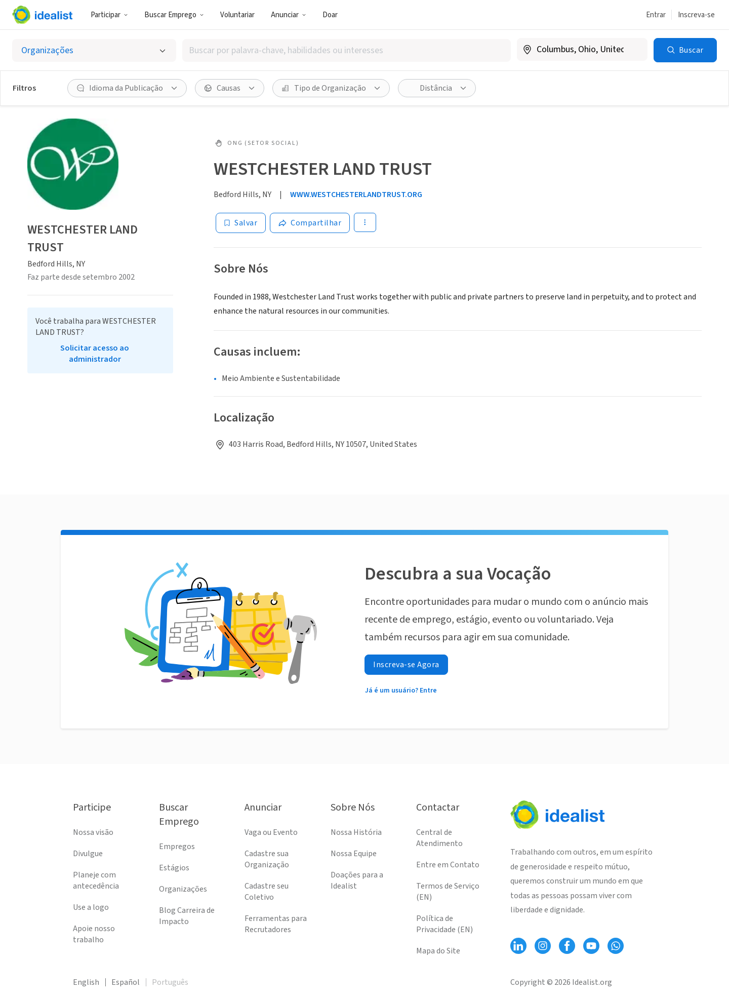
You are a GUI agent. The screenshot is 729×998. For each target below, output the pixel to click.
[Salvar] (241, 223)
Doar (330, 15)
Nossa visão (93, 832)
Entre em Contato (447, 864)
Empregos (177, 846)
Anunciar (288, 15)
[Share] (310, 223)
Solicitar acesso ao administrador (94, 353)
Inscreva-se (696, 15)
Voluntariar (237, 15)
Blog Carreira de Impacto (187, 916)
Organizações (183, 889)
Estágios (174, 867)
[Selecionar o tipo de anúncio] (94, 50)
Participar (109, 15)
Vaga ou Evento (271, 832)
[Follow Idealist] (518, 946)
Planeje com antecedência (96, 880)
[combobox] (346, 50)
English (86, 982)
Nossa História (356, 832)
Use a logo (91, 907)
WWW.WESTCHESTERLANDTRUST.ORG (356, 194)
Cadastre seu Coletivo (267, 891)
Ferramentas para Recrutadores (276, 924)
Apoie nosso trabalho (94, 934)
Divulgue (88, 853)
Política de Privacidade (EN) (444, 924)
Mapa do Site (438, 950)
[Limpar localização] (633, 50)
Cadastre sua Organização (267, 859)
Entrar (656, 15)
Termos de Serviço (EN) (447, 891)
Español (125, 982)
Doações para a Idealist (357, 880)
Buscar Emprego (174, 15)
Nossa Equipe (354, 853)
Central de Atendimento (439, 838)
